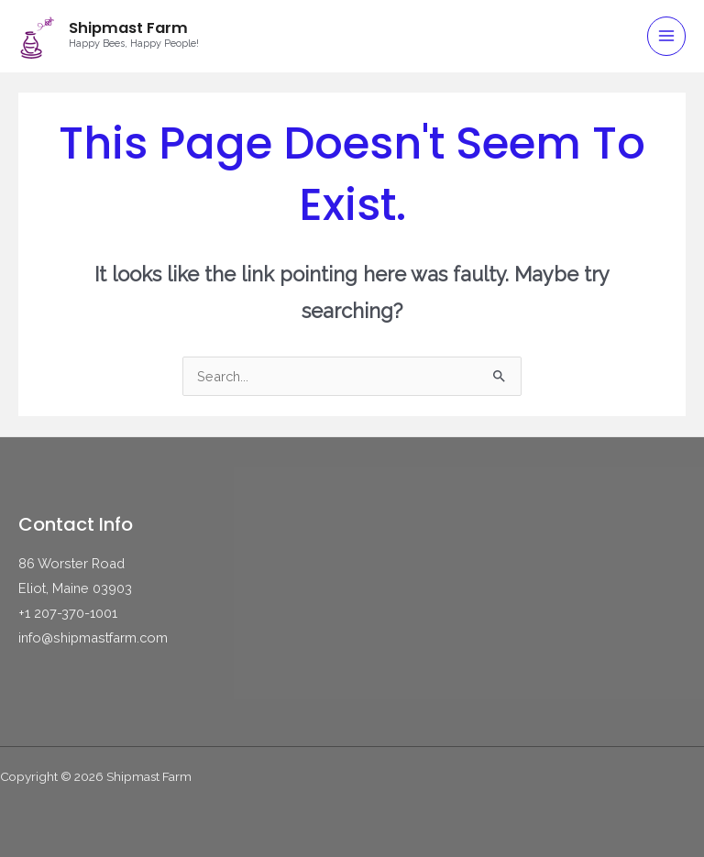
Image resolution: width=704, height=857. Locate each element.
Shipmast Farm (128, 27)
